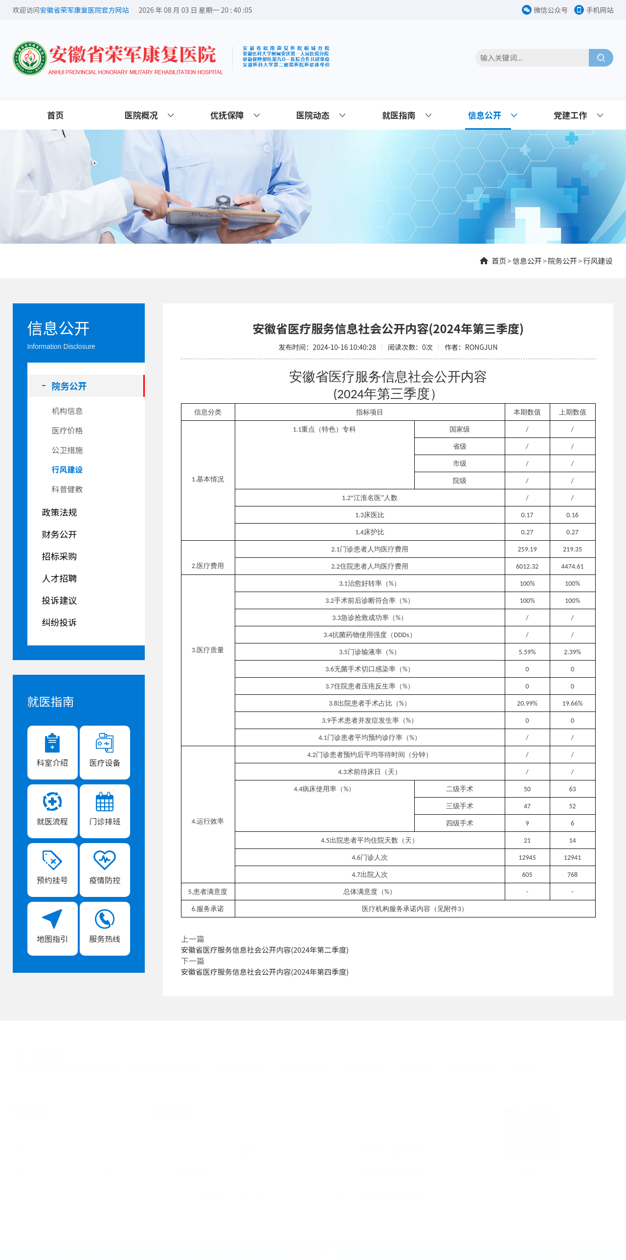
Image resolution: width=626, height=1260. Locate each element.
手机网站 (599, 10)
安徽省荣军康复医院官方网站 (84, 10)
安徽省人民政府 (242, 1065)
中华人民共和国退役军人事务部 (69, 1065)
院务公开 (562, 260)
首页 (55, 115)
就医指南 (398, 115)
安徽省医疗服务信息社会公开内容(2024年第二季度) (265, 949)
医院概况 (141, 115)
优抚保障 (227, 115)
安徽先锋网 (416, 1065)
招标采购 (59, 556)
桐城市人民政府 (305, 1065)
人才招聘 (59, 578)
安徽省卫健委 (364, 1065)
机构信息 (67, 410)
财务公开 (59, 533)
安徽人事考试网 (471, 1065)
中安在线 (523, 1065)
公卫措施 (67, 450)
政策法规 (59, 511)
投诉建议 (59, 600)
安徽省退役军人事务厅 (168, 1065)
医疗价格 (67, 430)
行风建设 (597, 260)
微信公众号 (551, 10)
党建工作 (570, 115)
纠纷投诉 (59, 622)
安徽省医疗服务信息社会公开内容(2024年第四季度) (265, 971)
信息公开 (484, 115)
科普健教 (67, 489)
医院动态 (313, 115)
